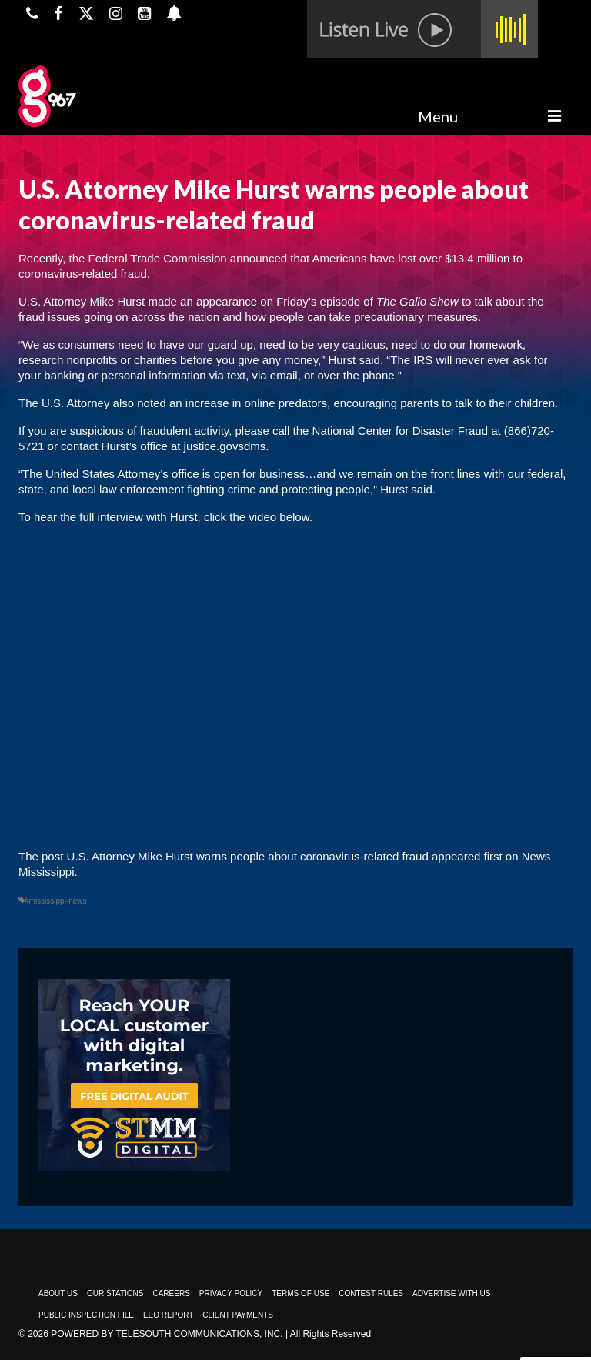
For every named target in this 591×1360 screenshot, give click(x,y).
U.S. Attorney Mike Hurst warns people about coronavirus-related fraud (248, 856)
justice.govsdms (225, 446)
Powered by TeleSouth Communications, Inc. (166, 1333)
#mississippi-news (56, 901)
